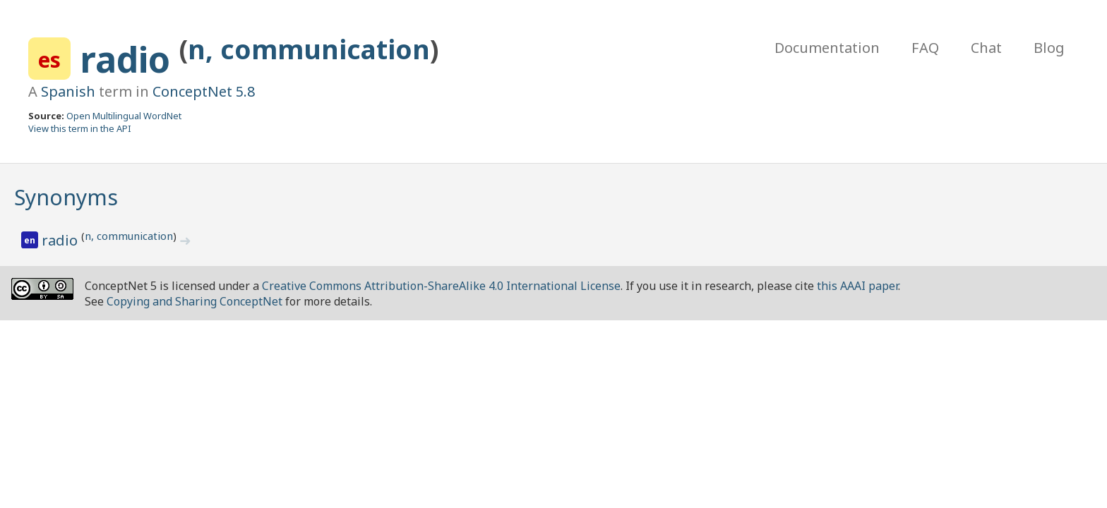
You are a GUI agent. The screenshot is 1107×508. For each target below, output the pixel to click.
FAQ (925, 47)
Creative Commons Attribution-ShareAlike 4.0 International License (441, 286)
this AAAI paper (857, 286)
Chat (986, 47)
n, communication (309, 49)
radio (129, 59)
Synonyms (66, 197)
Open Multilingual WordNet (123, 115)
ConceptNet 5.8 (203, 91)
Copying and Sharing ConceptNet (194, 301)
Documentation (827, 47)
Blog (1049, 47)
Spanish (68, 91)
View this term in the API (79, 128)
